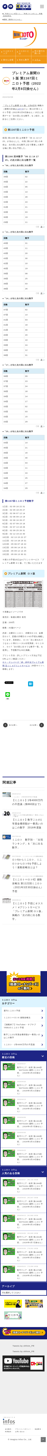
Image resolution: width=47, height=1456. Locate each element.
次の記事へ (37, 725)
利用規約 (8, 1431)
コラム (37, 60)
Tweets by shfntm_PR (23, 1346)
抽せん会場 (8, 60)
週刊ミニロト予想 (12, 1011)
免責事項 (38, 1429)
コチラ (20, 109)
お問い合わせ (20, 1431)
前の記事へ (10, 725)
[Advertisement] (24, 752)
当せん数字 (24, 60)
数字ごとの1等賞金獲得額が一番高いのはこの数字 (22, 1036)
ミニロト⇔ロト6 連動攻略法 (17, 1017)
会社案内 (8, 1429)
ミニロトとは (24, 52)
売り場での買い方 (39, 52)
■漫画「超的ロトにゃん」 (12, 19)
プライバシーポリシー (23, 1429)
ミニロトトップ (8, 52)
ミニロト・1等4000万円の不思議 (19, 1044)
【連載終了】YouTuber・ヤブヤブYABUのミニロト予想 (20, 1026)
